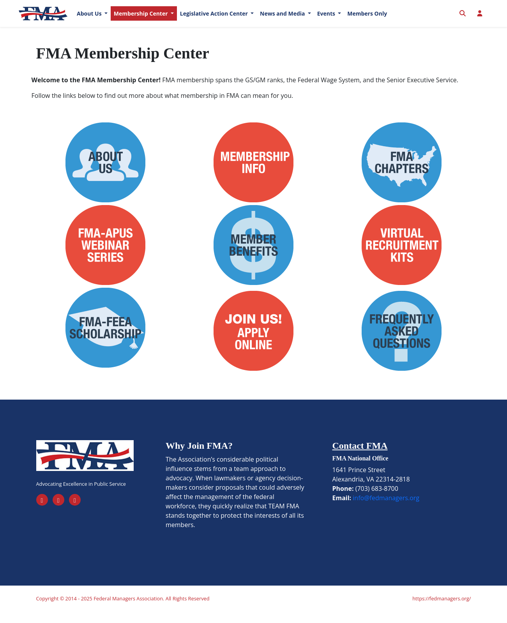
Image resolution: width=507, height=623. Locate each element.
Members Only (367, 19)
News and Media (283, 19)
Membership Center (141, 19)
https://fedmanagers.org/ (441, 609)
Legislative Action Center (214, 19)
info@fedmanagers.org (386, 509)
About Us (90, 19)
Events (327, 19)
